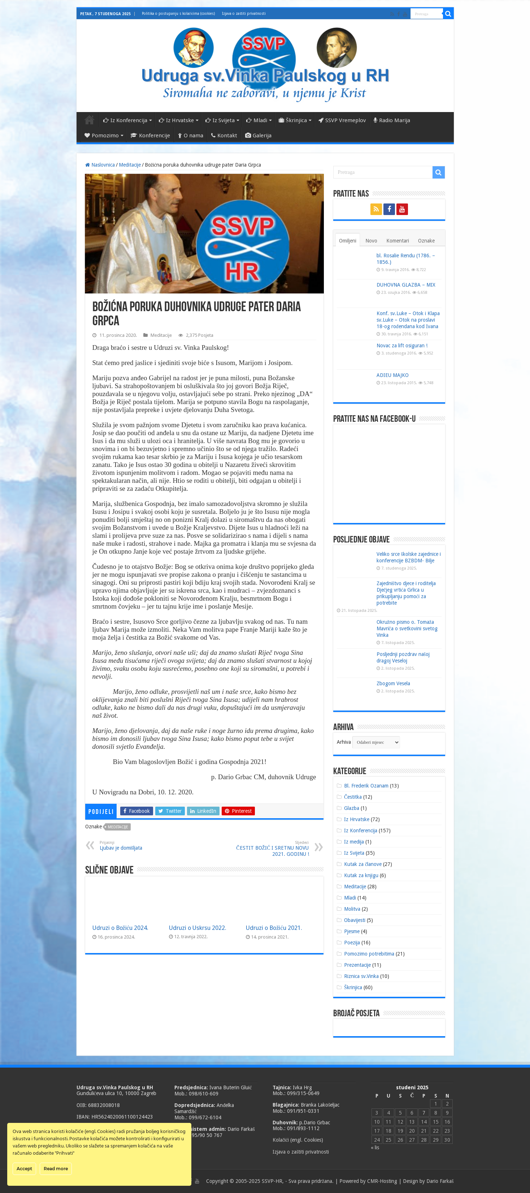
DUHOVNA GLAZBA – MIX (406, 285)
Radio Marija (392, 120)
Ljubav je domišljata (137, 845)
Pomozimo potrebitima (369, 954)
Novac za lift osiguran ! (402, 345)
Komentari (397, 241)
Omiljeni (347, 241)
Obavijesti (354, 920)
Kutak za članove (363, 864)
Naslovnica (89, 119)
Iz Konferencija (125, 120)
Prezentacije (357, 965)
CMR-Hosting (382, 1181)
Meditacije (130, 165)
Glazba (351, 808)
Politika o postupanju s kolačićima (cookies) (178, 14)
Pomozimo (101, 135)
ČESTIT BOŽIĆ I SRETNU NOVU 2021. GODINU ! (272, 848)
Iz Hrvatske (176, 120)
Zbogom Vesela (393, 683)
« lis (375, 1147)
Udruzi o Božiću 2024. (120, 927)
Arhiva (344, 742)
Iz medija (354, 842)
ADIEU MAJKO (393, 375)
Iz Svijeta (220, 120)
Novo (371, 241)
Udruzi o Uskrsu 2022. (197, 927)
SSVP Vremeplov (342, 120)
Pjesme (352, 931)
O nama (190, 135)
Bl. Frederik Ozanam (366, 786)
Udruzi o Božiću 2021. (274, 927)
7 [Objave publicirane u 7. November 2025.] (423, 1113)
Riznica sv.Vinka (361, 976)
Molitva (352, 909)
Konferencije (150, 135)
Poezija (352, 942)
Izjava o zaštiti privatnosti (244, 14)
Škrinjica (293, 120)
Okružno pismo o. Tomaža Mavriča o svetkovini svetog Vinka (407, 628)
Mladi (256, 120)
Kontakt (224, 135)
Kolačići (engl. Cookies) (298, 1140)
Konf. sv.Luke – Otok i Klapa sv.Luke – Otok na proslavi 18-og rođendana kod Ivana (408, 319)
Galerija (258, 135)
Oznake (426, 241)
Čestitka (353, 797)
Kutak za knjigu (361, 875)
